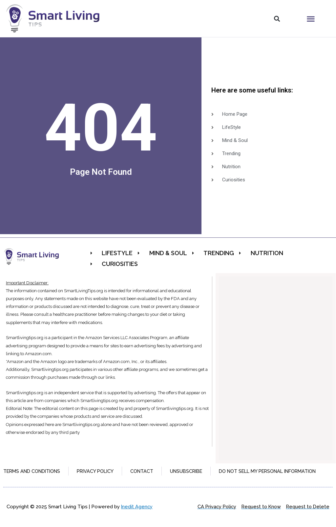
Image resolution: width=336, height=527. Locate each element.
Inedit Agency (137, 515)
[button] (276, 18)
